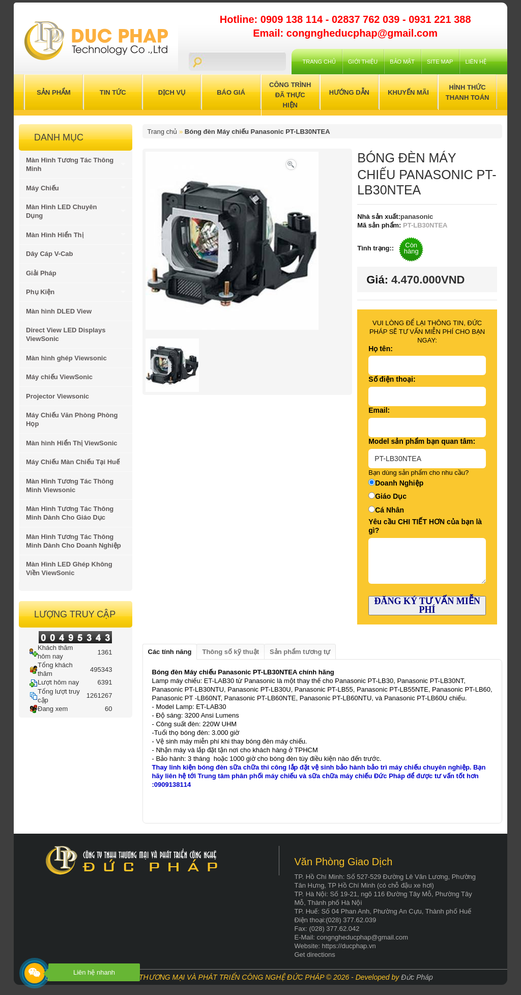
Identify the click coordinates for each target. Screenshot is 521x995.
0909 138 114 (293, 19)
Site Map (440, 62)
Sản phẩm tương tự (300, 652)
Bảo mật (402, 62)
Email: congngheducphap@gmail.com (345, 33)
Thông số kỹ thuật (230, 652)
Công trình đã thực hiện (290, 95)
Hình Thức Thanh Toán (467, 92)
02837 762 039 (367, 19)
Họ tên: (380, 349)
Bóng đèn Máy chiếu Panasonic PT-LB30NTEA (257, 131)
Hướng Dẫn (349, 92)
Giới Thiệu (363, 62)
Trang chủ (319, 62)
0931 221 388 (440, 19)
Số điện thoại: (391, 379)
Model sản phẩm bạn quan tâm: (421, 441)
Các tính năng (170, 652)
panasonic (416, 216)
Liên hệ (475, 62)
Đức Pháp (417, 977)
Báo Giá (231, 92)
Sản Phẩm (54, 92)
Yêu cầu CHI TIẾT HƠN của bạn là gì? (425, 526)
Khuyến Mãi (408, 92)
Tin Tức (113, 92)
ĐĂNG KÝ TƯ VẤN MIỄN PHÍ (427, 605)
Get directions (315, 954)
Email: (379, 410)
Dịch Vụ (172, 92)
